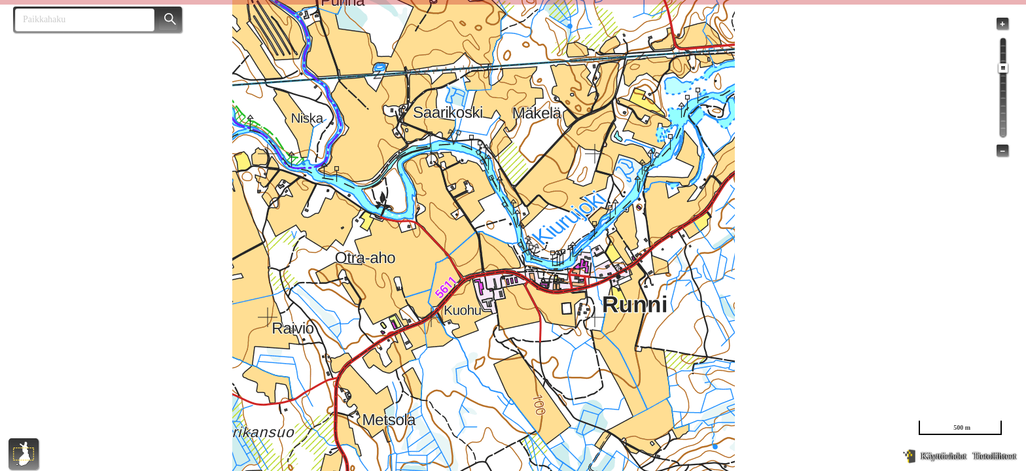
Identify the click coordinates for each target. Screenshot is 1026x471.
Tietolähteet (994, 456)
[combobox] (79, 20)
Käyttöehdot (943, 456)
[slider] (1003, 68)
